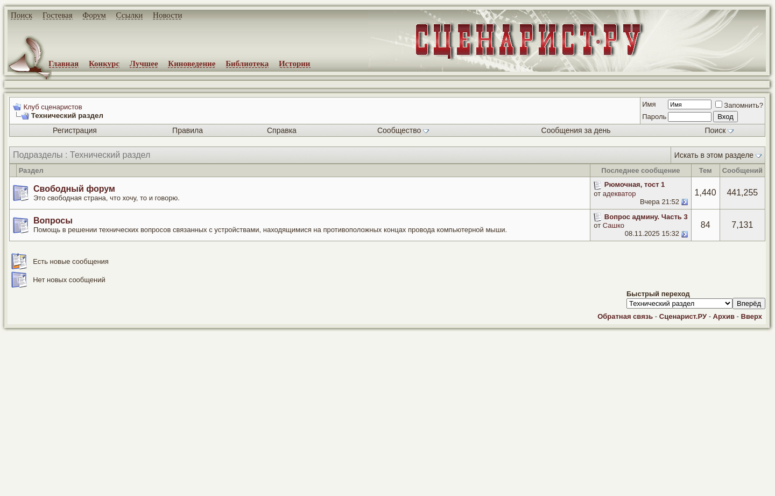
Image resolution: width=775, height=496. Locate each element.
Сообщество (403, 130)
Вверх (751, 316)
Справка (282, 130)
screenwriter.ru (183, 478)
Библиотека (247, 63)
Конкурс (104, 63)
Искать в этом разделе (713, 155)
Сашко (613, 225)
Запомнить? (739, 105)
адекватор (619, 194)
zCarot (430, 488)
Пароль (654, 117)
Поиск (21, 15)
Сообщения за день (576, 130)
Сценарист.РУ (683, 316)
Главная (63, 63)
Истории (295, 63)
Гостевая (58, 15)
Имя (649, 104)
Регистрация (75, 130)
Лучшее (144, 63)
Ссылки (129, 15)
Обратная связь (625, 316)
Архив (724, 316)
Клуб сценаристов (52, 107)
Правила (187, 130)
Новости (167, 15)
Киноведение (191, 63)
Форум (93, 15)
